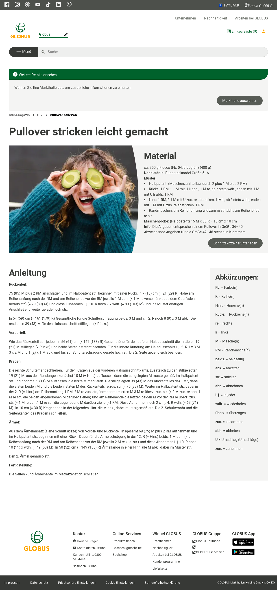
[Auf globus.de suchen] (155, 52)
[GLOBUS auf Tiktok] (48, 5)
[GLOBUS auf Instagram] (17, 5)
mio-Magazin (19, 115)
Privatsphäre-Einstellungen (77, 582)
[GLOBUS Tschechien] (208, 550)
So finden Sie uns (84, 566)
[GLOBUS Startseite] (20, 31)
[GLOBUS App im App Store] (245, 542)
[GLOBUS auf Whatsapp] (69, 4)
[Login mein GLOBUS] (264, 31)
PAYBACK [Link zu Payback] (228, 5)
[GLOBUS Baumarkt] (206, 541)
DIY (40, 115)
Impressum (12, 582)
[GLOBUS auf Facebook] (6, 5)
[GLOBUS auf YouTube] (37, 5)
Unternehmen (185, 18)
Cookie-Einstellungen (120, 582)
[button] (23, 52)
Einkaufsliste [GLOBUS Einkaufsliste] (241, 31)
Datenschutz (39, 582)
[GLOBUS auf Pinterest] (27, 5)
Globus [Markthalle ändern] (44, 34)
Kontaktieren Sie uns (91, 548)
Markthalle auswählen (239, 100)
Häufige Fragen (87, 541)
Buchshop (120, 554)
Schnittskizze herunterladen (235, 243)
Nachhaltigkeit (215, 18)
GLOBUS (259, 5)
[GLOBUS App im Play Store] (243, 552)
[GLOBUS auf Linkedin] (58, 5)
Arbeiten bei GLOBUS (251, 18)
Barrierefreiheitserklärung (162, 582)
